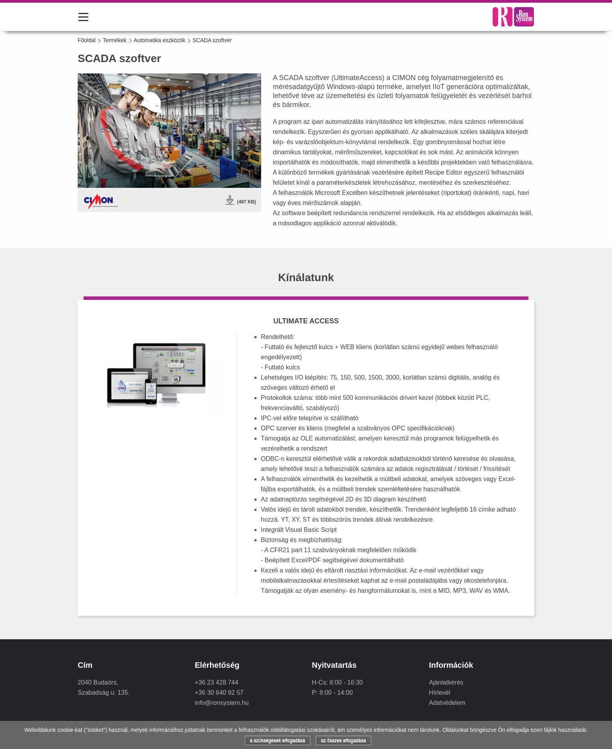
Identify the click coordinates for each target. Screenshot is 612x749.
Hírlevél (439, 692)
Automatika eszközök (159, 40)
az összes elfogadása (343, 740)
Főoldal (87, 40)
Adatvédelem (447, 702)
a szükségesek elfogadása (277, 740)
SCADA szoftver (211, 40)
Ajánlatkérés (446, 682)
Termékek (114, 40)
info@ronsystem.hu (222, 702)
